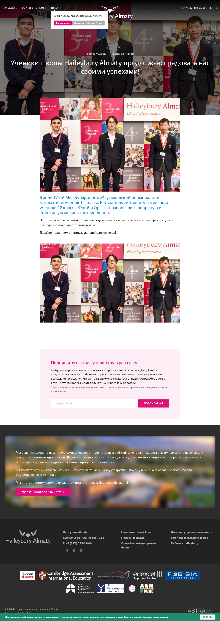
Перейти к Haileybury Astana (88, 23)
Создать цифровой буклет (42, 492)
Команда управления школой (191, 532)
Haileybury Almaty (95, 53)
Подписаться (153, 403)
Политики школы (133, 537)
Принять (207, 617)
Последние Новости (123, 53)
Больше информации (156, 617)
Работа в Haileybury (184, 543)
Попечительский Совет (137, 532)
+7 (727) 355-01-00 (79, 543)
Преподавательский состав (189, 537)
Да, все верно (63, 23)
